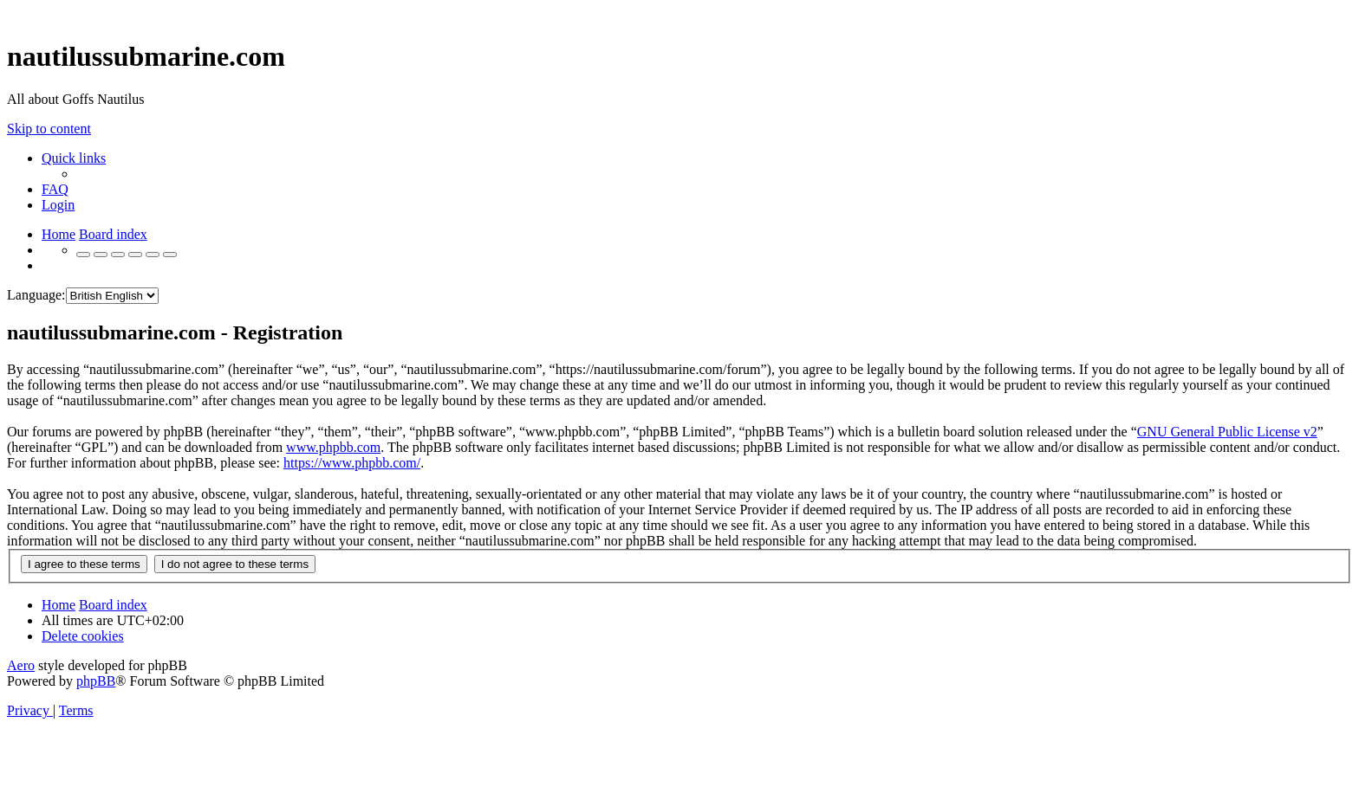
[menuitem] (55, 189)
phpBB (95, 681)
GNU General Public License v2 (1227, 431)
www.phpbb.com (333, 447)
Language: (36, 294)
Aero (21, 665)
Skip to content (49, 128)
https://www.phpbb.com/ (351, 462)
